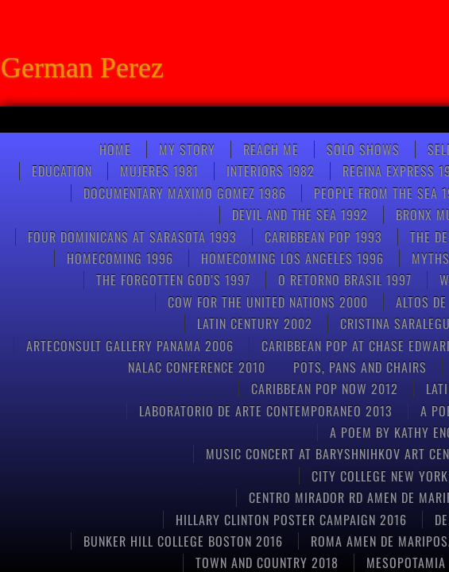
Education (62, 171)
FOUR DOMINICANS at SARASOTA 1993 (132, 236)
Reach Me (271, 149)
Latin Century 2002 (254, 323)
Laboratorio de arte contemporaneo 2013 (266, 410)
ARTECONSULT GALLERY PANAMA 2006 (130, 345)
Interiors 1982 (270, 171)
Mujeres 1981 (159, 171)
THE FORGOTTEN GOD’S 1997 (173, 279)
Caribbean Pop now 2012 (324, 388)
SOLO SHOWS (363, 149)
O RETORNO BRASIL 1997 (345, 279)
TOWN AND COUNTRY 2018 (267, 562)
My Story (187, 149)
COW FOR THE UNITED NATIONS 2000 (268, 302)
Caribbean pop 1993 (323, 236)
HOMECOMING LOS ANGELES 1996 (292, 258)
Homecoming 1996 (120, 258)
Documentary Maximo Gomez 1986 (184, 193)
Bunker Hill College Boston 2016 (183, 541)
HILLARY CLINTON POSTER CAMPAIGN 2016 (291, 519)
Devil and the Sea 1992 (300, 214)
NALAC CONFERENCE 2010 (196, 367)
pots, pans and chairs (360, 367)
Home (115, 149)
